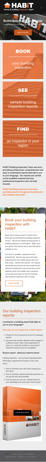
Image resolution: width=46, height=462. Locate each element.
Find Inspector (29, 454)
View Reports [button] (22, 412)
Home (14, 454)
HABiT (7, 454)
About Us (20, 454)
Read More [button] (23, 32)
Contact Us (21, 456)
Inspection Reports (10, 456)
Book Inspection (31, 456)
